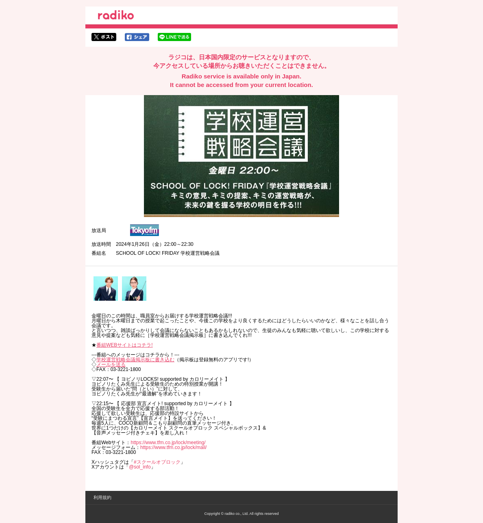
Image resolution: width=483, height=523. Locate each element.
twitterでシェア (103, 37)
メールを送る (111, 364)
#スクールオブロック (157, 462)
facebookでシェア (137, 37)
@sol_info (140, 467)
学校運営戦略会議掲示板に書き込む (135, 359)
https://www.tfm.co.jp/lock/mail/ (173, 447)
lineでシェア (174, 37)
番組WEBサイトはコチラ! (124, 345)
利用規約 (102, 497)
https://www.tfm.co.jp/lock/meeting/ (168, 442)
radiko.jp (115, 16)
